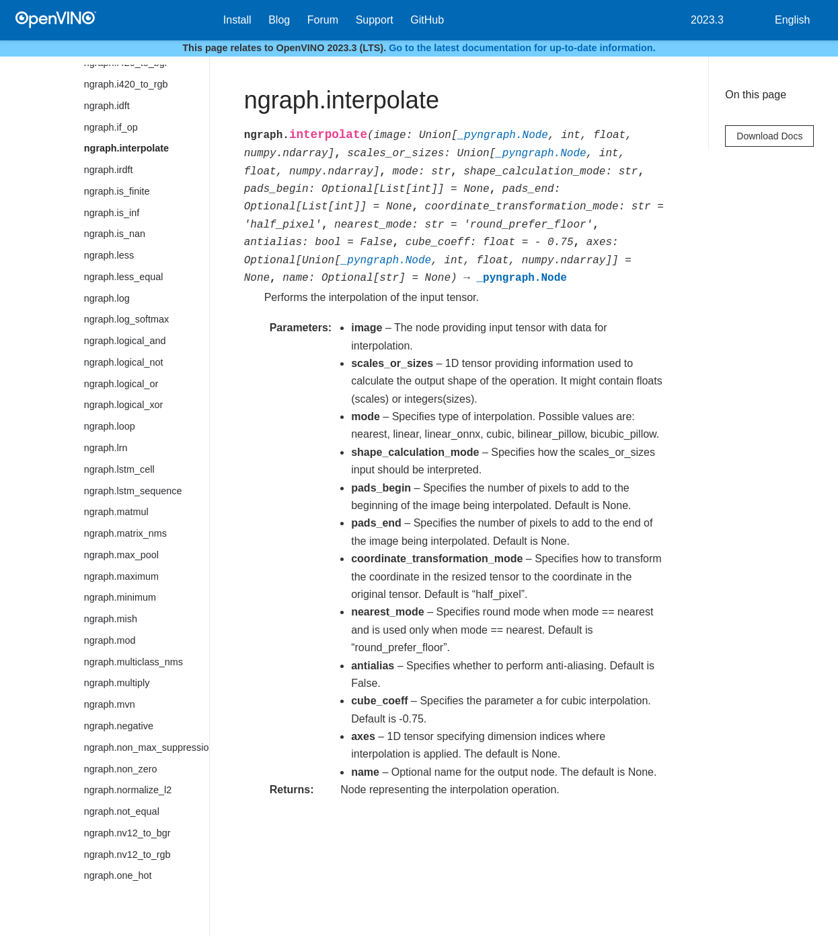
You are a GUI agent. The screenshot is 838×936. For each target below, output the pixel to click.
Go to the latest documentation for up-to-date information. (522, 47)
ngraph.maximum (121, 576)
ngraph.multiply (117, 682)
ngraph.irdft (108, 169)
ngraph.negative (118, 726)
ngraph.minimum (120, 597)
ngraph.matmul (116, 511)
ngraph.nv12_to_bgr (127, 833)
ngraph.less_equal (123, 276)
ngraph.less (109, 255)
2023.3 (707, 20)
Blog (279, 20)
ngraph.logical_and (125, 340)
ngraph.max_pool (121, 554)
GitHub (427, 20)
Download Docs (769, 136)
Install (237, 20)
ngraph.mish (110, 618)
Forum (322, 20)
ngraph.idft (107, 105)
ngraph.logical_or (121, 383)
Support (374, 20)
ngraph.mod (110, 640)
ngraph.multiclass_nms (133, 662)
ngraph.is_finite (117, 191)
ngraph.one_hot (118, 875)
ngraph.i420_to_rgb (126, 84)
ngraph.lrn (106, 447)
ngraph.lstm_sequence (133, 491)
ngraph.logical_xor (123, 404)
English (792, 20)
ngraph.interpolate (126, 148)
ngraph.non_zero (120, 769)
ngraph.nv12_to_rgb (127, 854)
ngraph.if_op (111, 127)
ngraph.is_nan (114, 233)
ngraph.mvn (109, 704)
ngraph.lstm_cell (119, 469)
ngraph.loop (109, 426)
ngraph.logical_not (123, 362)
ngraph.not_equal (121, 811)
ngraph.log (107, 298)
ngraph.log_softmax (126, 319)
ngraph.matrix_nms (125, 533)
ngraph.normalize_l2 (128, 789)
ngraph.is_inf (111, 212)
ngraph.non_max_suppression (146, 747)
